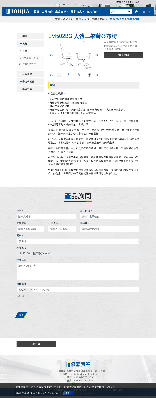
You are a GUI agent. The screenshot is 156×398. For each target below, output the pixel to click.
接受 (67, 393)
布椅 (78, 19)
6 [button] (84, 71)
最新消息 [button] (77, 11)
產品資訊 (68, 19)
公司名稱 (53, 223)
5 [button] (80, 71)
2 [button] (68, 71)
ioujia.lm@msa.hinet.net (84, 374)
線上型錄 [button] (27, 89)
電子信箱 (86, 211)
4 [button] (76, 71)
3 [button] (72, 71)
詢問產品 (22, 248)
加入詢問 (123, 55)
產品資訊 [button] (61, 11)
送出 (21, 315)
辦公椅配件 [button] (28, 81)
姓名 (20, 211)
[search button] (128, 12)
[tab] (30, 36)
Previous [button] (51, 55)
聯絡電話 (22, 223)
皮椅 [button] (24, 43)
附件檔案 (22, 284)
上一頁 (36, 344)
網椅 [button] (24, 36)
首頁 (37, 11)
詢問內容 (22, 260)
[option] (74, 55)
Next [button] (96, 55)
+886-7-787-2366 (84, 377)
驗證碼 (20, 296)
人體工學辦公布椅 (94, 19)
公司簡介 (47, 11)
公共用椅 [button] (27, 74)
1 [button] (64, 71)
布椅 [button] (24, 51)
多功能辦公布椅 (27, 63)
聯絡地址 (85, 223)
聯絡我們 (92, 11)
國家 (20, 235)
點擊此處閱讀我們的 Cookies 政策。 (38, 392)
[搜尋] (121, 11)
